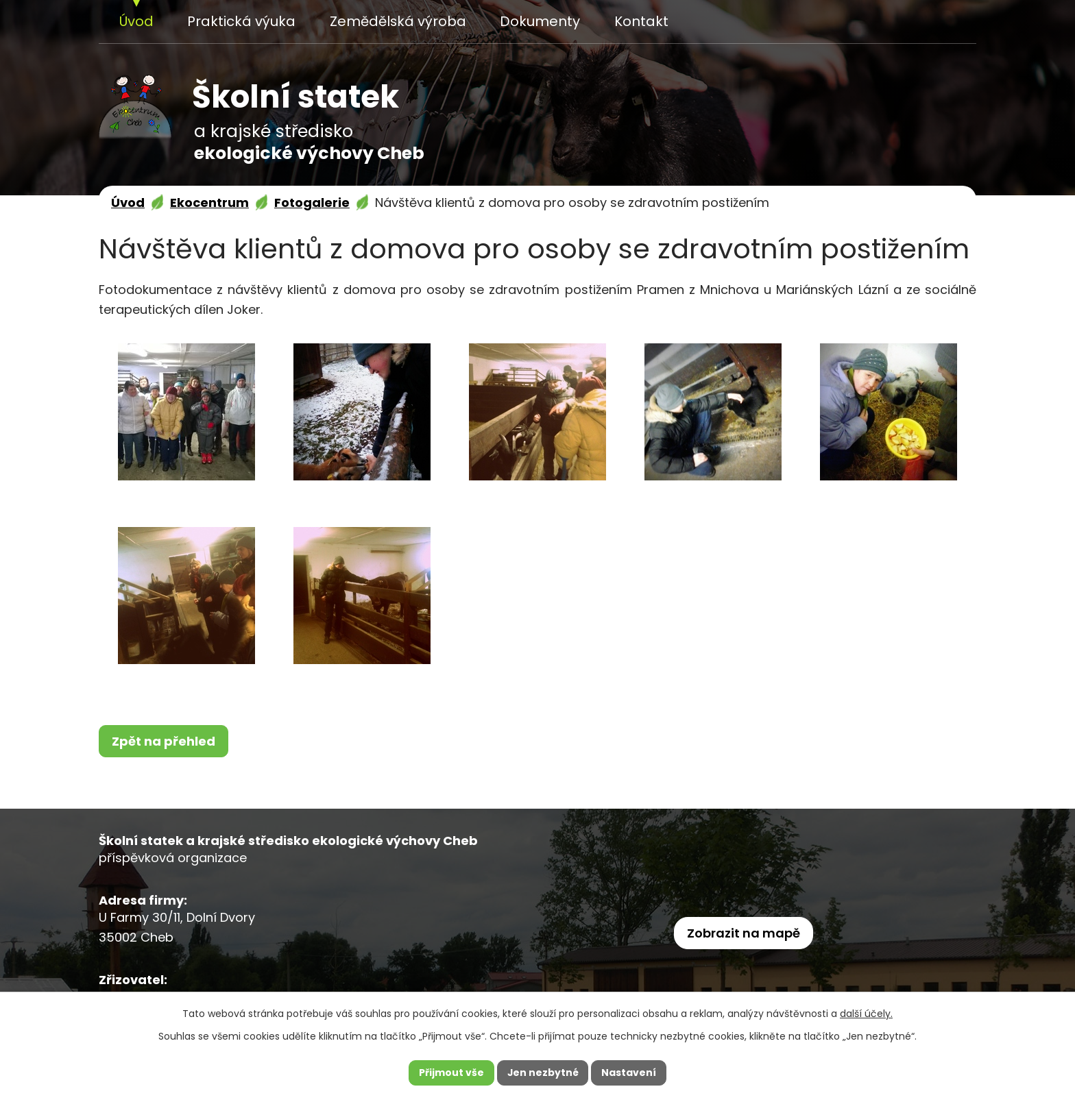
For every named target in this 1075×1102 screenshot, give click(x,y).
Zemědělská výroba (398, 21)
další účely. (866, 1013)
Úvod (136, 21)
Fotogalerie (312, 202)
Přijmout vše (450, 1072)
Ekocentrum (209, 202)
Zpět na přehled (163, 741)
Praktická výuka (241, 21)
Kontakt (641, 21)
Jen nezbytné (543, 1072)
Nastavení (629, 1072)
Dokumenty (540, 21)
